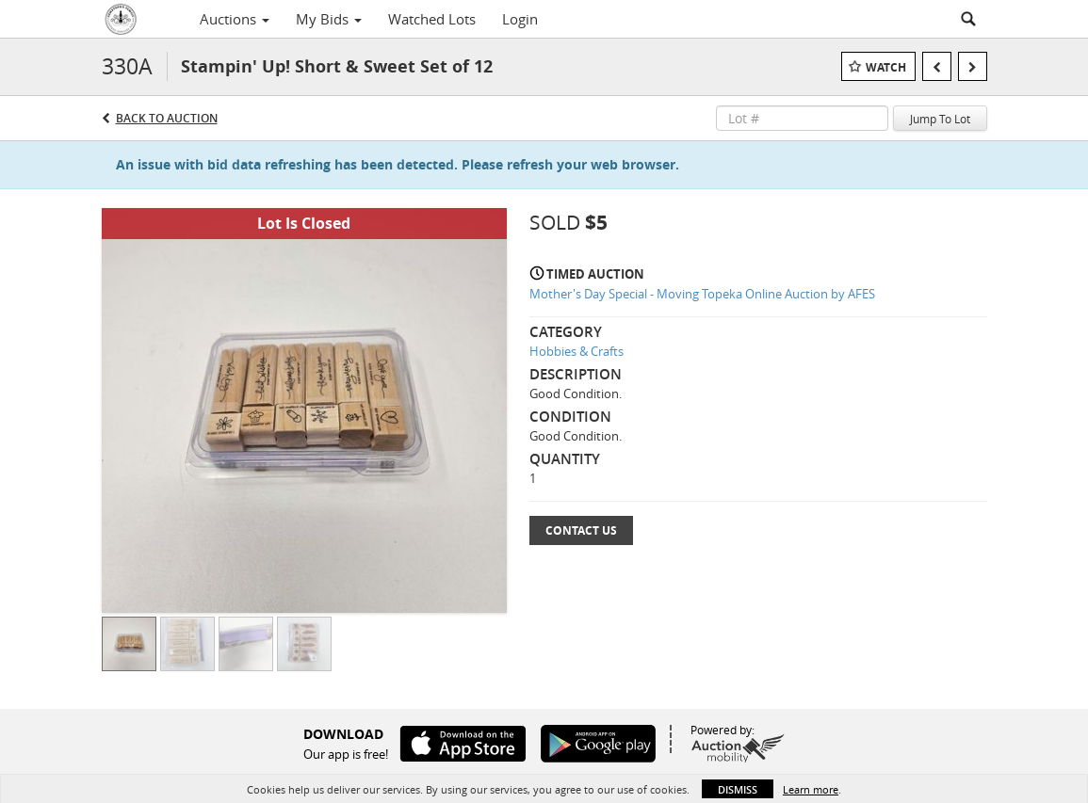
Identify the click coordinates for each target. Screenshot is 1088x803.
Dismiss (737, 789)
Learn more (810, 789)
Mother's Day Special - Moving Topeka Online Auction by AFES (702, 293)
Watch (886, 67)
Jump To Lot (940, 118)
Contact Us (581, 530)
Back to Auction (167, 118)
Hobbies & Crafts (576, 351)
